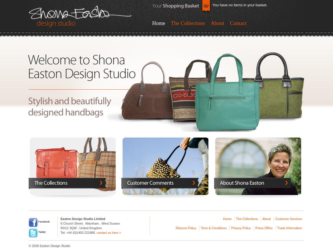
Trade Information (289, 228)
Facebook (39, 221)
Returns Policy (186, 228)
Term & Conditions (214, 228)
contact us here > (109, 232)
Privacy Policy (241, 228)
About (217, 23)
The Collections (188, 23)
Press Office (264, 228)
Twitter (37, 232)
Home (158, 23)
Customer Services (288, 219)
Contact (238, 23)
